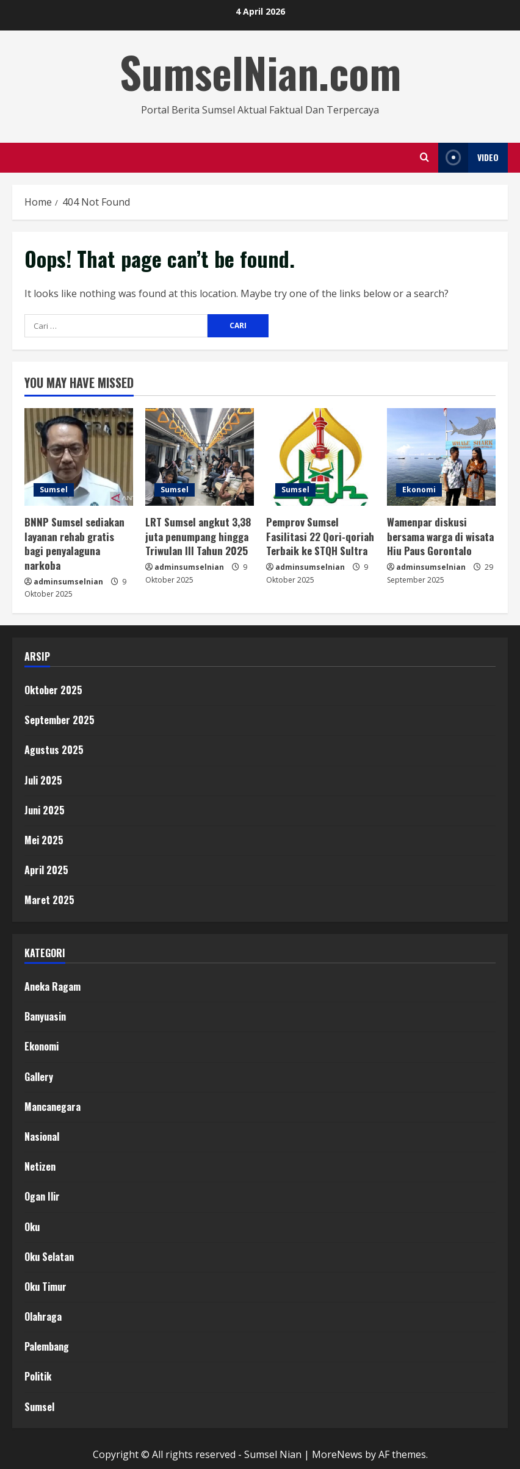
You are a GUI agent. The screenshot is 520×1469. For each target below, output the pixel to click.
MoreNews (337, 1454)
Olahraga (43, 1316)
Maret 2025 (49, 900)
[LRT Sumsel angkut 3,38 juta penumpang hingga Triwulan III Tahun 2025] (199, 457)
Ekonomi (419, 489)
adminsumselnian (68, 581)
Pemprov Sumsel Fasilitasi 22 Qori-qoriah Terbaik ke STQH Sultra (320, 536)
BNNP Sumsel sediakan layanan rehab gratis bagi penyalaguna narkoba (74, 543)
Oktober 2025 (53, 690)
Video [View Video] (468, 158)
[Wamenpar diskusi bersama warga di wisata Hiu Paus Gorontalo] (441, 457)
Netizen (40, 1166)
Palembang (46, 1346)
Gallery (38, 1076)
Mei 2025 (43, 840)
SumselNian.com (260, 72)
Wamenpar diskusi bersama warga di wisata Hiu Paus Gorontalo (440, 536)
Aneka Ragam (52, 986)
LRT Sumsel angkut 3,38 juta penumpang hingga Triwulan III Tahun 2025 (198, 536)
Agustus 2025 (54, 749)
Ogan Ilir (42, 1196)
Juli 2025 (43, 780)
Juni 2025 (44, 810)
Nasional (41, 1136)
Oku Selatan (49, 1256)
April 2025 (46, 870)
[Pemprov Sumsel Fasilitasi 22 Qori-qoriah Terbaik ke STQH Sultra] (320, 457)
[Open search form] (424, 157)
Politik (37, 1376)
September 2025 (59, 720)
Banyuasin (45, 1016)
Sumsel (54, 489)
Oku (32, 1226)
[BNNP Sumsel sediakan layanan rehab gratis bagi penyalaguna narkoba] (78, 457)
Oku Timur (45, 1286)
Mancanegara (52, 1106)
